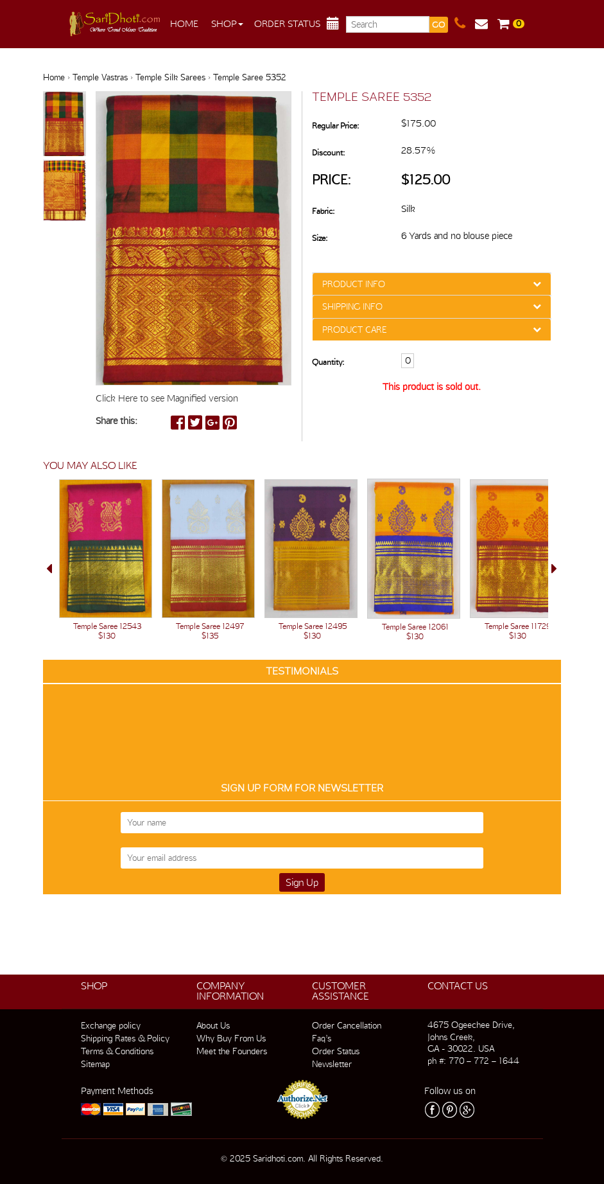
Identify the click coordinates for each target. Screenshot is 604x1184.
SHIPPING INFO (352, 306)
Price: (331, 180)
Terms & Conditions (117, 1051)
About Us (213, 1025)
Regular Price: (335, 125)
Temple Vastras (100, 77)
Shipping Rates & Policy (125, 1038)
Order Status (287, 24)
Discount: (328, 152)
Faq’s (321, 1038)
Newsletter (332, 1064)
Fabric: (323, 211)
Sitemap (95, 1064)
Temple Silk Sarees (170, 77)
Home (184, 24)
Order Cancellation (346, 1025)
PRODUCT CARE (354, 329)
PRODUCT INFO (353, 284)
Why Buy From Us (231, 1038)
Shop (227, 24)
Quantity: (328, 362)
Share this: (116, 421)
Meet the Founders (231, 1051)
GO (438, 25)
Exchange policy (111, 1025)
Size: (319, 238)
